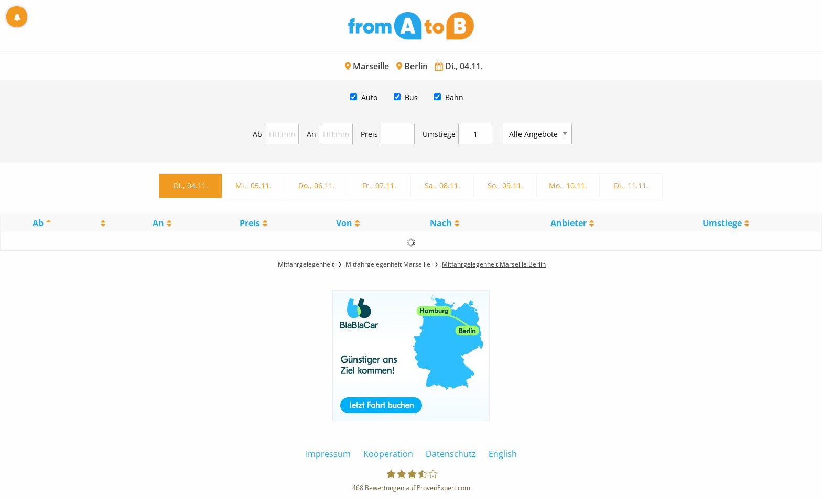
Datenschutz (451, 454)
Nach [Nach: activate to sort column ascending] (441, 223)
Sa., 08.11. (442, 185)
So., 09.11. (505, 185)
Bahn (454, 97)
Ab (257, 134)
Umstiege (439, 134)
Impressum (328, 454)
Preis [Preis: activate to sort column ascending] (250, 223)
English (503, 454)
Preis (369, 134)
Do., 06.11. (316, 185)
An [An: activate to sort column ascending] (158, 223)
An (311, 134)
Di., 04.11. (191, 185)
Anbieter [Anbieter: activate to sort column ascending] (568, 223)
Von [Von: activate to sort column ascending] (344, 223)
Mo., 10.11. (568, 185)
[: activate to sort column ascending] (101, 223)
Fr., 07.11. (379, 185)
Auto (369, 97)
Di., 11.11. (631, 185)
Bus (411, 97)
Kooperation (388, 454)
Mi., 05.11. (253, 185)
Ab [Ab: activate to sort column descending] (38, 223)
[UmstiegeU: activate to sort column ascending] (725, 223)
